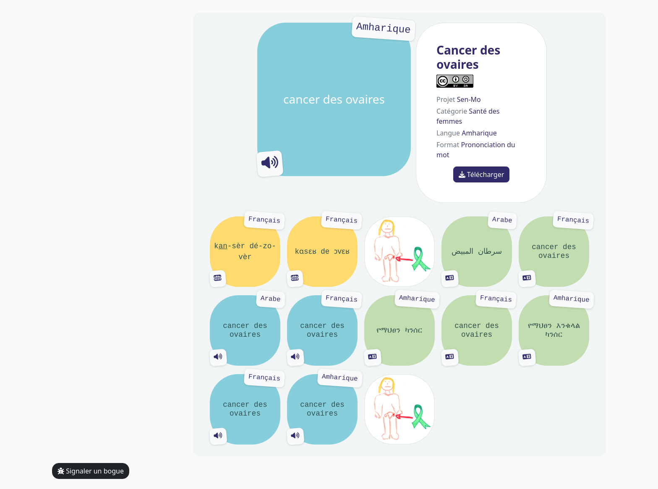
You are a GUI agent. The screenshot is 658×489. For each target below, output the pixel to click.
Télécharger (481, 174)
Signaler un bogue (90, 471)
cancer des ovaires (334, 99)
